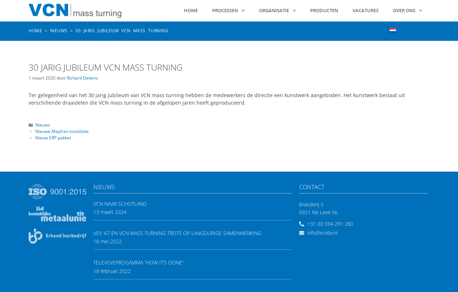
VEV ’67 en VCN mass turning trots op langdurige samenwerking (177, 233)
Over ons (407, 10)
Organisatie (277, 10)
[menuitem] (393, 30)
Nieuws (59, 31)
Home (191, 10)
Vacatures (365, 10)
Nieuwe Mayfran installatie (62, 131)
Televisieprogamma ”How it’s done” (138, 262)
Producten (324, 10)
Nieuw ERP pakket (53, 137)
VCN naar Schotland (120, 203)
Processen (228, 10)
